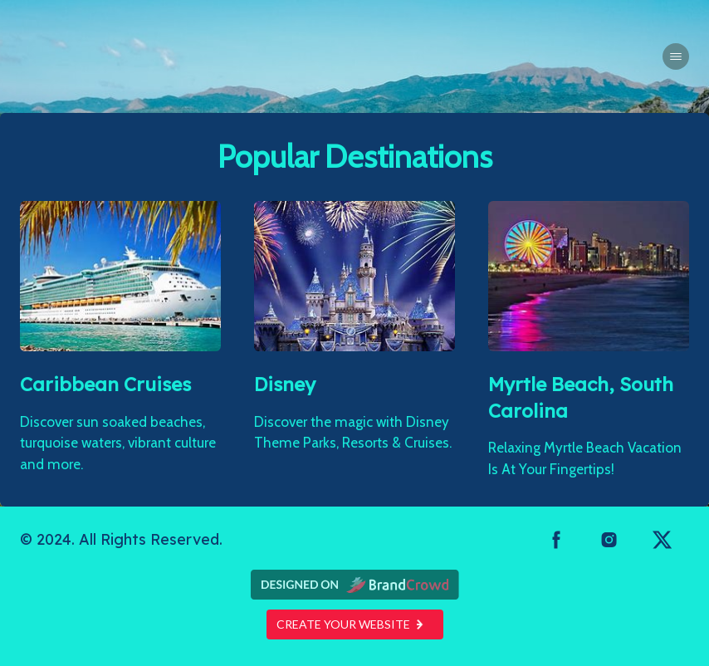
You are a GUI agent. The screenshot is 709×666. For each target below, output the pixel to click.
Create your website (354, 624)
